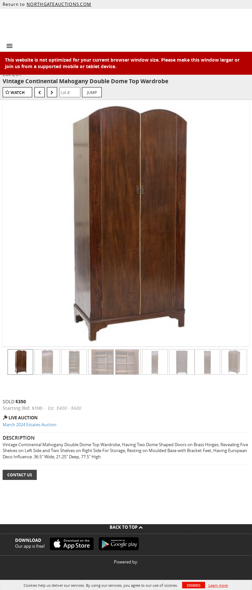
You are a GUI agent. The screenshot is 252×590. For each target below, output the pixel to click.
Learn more (218, 585)
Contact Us (19, 475)
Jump (92, 92)
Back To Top (126, 527)
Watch (17, 92)
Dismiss (193, 585)
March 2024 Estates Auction (29, 425)
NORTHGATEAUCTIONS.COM (59, 4)
